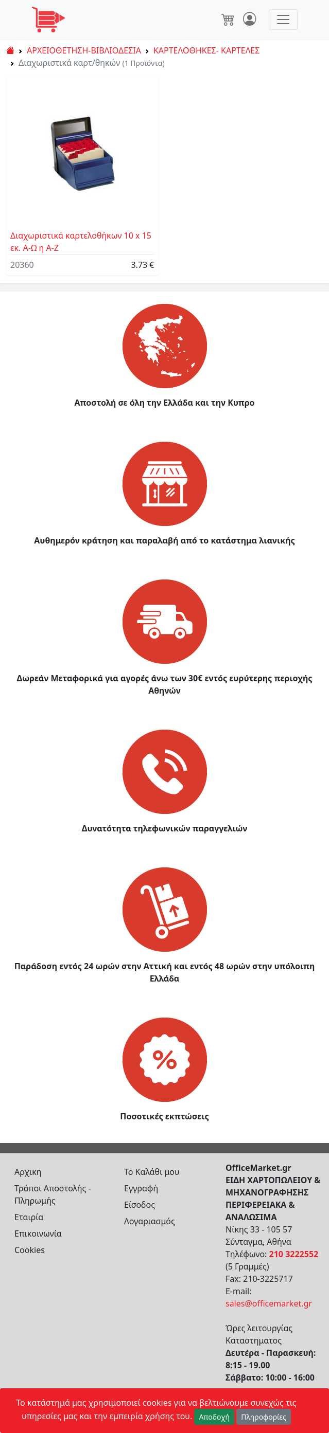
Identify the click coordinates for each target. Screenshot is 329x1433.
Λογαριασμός (149, 1221)
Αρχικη (28, 1171)
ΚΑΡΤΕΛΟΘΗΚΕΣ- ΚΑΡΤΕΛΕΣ (206, 50)
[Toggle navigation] (283, 19)
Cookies (29, 1250)
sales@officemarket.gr (269, 1303)
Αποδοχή (214, 1417)
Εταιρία (28, 1217)
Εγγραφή (141, 1188)
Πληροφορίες (263, 1417)
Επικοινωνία (38, 1233)
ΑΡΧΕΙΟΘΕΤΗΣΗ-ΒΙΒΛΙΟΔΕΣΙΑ (84, 50)
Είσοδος (139, 1204)
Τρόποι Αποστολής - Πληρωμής (52, 1194)
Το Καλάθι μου (152, 1171)
